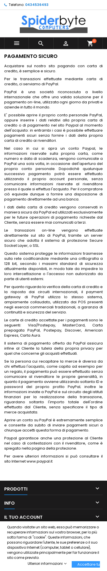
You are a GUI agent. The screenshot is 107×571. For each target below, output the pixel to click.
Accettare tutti (88, 564)
